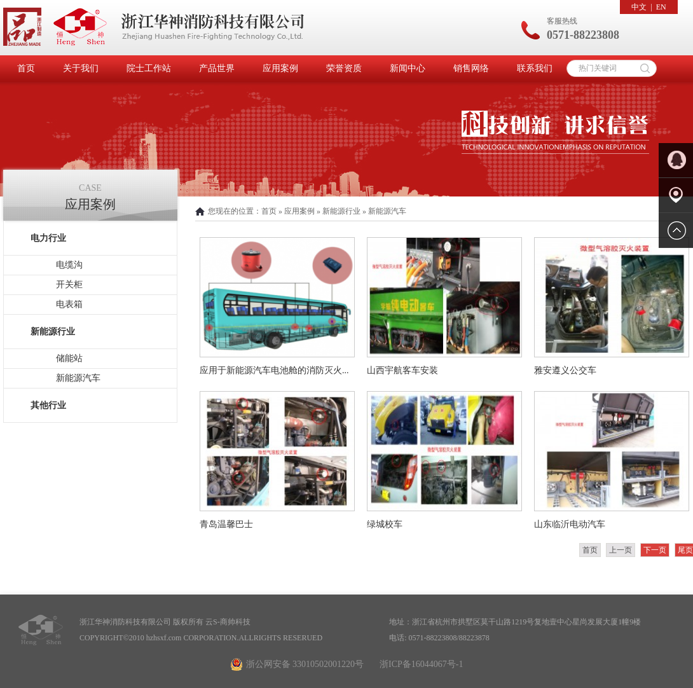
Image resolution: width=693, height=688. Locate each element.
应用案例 (280, 68)
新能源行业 (53, 331)
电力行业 (48, 238)
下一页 (654, 550)
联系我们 (534, 68)
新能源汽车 (78, 378)
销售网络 (471, 68)
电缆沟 (69, 265)
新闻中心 (407, 68)
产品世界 (217, 68)
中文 (639, 7)
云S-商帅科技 (227, 621)
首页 (26, 68)
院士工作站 (149, 68)
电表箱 (69, 304)
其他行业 (48, 405)
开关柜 (69, 284)
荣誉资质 (344, 68)
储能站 (69, 358)
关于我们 (81, 68)
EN (661, 7)
